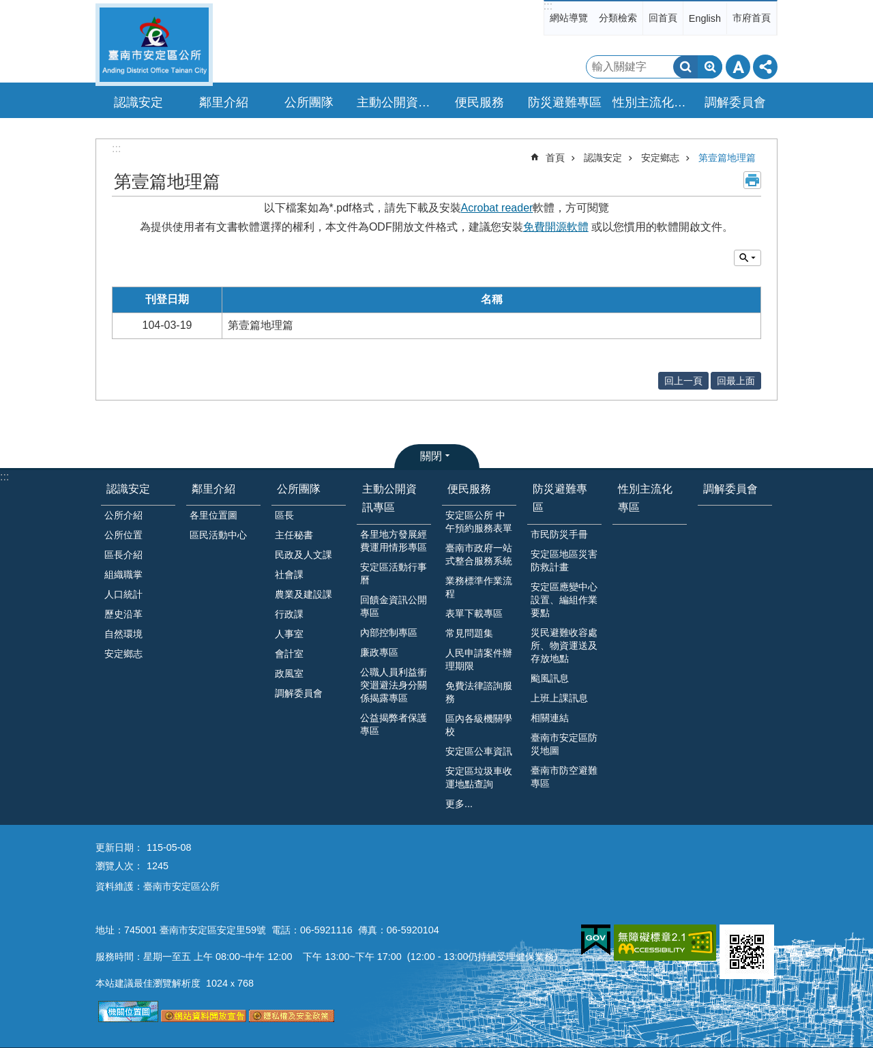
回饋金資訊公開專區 (393, 606)
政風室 (289, 673)
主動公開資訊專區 (389, 498)
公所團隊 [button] (309, 102)
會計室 (289, 653)
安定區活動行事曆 (393, 573)
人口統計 (123, 594)
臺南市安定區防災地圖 (564, 744)
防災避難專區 (560, 498)
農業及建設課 (303, 594)
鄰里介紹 (213, 489)
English (705, 18)
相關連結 (550, 717)
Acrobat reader (497, 208)
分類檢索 (618, 17)
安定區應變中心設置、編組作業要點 (564, 599)
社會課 (289, 574)
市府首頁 (752, 17)
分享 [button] (765, 67)
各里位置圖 (213, 515)
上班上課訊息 (559, 698)
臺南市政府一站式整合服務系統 (478, 554)
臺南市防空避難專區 (564, 777)
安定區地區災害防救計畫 (564, 560)
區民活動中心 (218, 534)
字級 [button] (738, 67)
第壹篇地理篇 (727, 157)
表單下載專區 (474, 613)
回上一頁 (683, 380)
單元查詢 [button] (747, 258)
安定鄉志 (660, 157)
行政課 (289, 614)
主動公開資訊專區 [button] (395, 102)
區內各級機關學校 (478, 725)
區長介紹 (123, 554)
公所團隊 (299, 489)
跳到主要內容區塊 (7, 7)
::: (548, 6)
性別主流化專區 (651, 102)
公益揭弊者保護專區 (393, 724)
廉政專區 (379, 652)
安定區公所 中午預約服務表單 (478, 522)
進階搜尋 (710, 66)
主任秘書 (294, 534)
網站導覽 (569, 17)
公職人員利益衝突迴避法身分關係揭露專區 (393, 685)
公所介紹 (123, 515)
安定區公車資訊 (478, 751)
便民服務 (469, 489)
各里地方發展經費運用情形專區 (393, 541)
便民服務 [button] (479, 102)
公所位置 (123, 534)
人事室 (289, 633)
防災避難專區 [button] (565, 102)
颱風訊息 (550, 678)
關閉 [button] (431, 456)
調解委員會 (735, 102)
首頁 (555, 157)
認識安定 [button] (138, 102)
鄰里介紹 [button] (223, 102)
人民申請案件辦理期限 (478, 659)
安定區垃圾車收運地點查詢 (478, 777)
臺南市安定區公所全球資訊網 (154, 44)
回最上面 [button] (736, 380)
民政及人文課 (303, 554)
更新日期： (119, 847)
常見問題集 (469, 633)
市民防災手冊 (559, 534)
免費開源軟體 (556, 227)
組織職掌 (123, 574)
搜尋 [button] (685, 66)
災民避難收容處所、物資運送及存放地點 (564, 645)
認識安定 (603, 157)
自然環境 (123, 633)
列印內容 (752, 180)
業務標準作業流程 (478, 587)
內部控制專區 (388, 632)
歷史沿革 (123, 614)
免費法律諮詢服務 (478, 692)
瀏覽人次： (119, 865)
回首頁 (663, 17)
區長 (284, 515)
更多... (459, 803)
